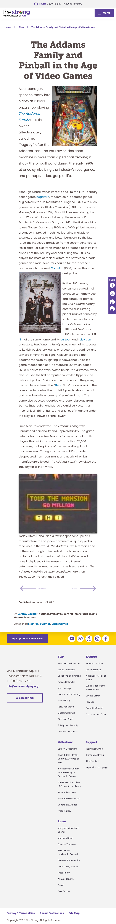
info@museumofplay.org (23, 692)
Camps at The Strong (69, 700)
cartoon (65, 339)
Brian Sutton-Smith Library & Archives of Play (68, 764)
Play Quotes (64, 897)
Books (61, 890)
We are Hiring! (25, 703)
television (84, 339)
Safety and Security (68, 731)
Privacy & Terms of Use (21, 919)
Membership (64, 693)
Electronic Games (39, 629)
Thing (58, 385)
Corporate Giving (95, 760)
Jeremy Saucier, (28, 619)
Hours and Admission (69, 669)
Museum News (65, 843)
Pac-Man (57, 268)
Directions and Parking (69, 681)
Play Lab (90, 707)
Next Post (68, 594)
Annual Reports (66, 884)
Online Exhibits (93, 675)
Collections (65, 747)
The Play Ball (92, 766)
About (62, 827)
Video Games (60, 629)
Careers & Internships (69, 866)
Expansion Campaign (97, 773)
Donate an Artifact (67, 810)
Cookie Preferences (52, 919)
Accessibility (64, 706)
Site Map (74, 919)
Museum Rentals (66, 718)
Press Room (64, 878)
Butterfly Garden (94, 713)
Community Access (68, 872)
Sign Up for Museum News (27, 644)
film (21, 339)
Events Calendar (66, 687)
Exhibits (91, 662)
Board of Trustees (67, 849)
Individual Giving (94, 754)
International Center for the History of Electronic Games (68, 778)
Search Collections (67, 754)
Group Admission (66, 675)
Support (91, 747)
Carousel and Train (96, 719)
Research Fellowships (69, 804)
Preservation (64, 816)
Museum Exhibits (94, 669)
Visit (61, 662)
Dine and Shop (65, 724)
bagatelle (42, 197)
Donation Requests (67, 737)
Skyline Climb (93, 701)
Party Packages (66, 712)
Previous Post (51, 588)
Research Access (67, 798)
